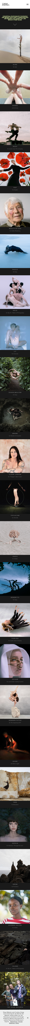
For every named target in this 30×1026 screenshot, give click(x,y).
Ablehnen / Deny (14, 1023)
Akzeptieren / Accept (16, 1021)
